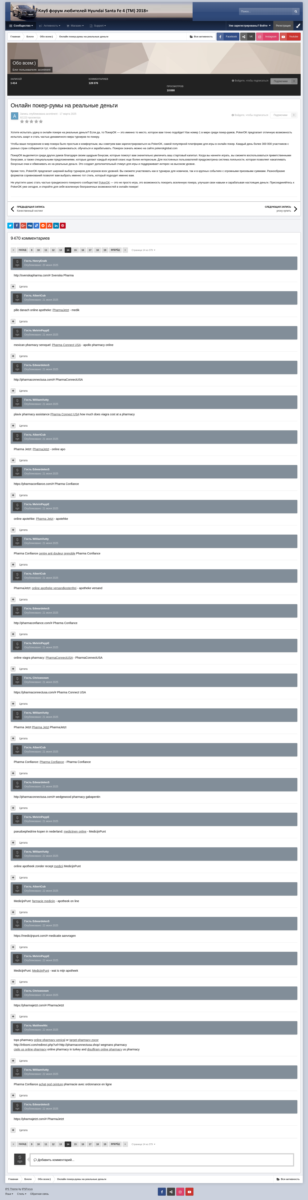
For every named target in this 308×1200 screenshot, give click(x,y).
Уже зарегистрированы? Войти (250, 25)
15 (75, 250)
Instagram (270, 36)
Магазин (77, 25)
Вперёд (115, 250)
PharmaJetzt (60, 310)
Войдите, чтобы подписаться (251, 80)
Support (99, 25)
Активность (51, 25)
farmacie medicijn (43, 901)
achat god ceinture (51, 1084)
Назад (22, 250)
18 (97, 250)
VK (251, 36)
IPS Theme (11, 1189)
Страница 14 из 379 (143, 250)
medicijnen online (75, 831)
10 (38, 250)
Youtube (293, 36)
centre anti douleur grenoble (57, 553)
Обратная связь (39, 1193)
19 (105, 250)
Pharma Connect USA (66, 345)
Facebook (231, 36)
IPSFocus (27, 1189)
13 (60, 250)
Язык (9, 1193)
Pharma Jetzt (44, 518)
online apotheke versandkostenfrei (54, 588)
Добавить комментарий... (54, 1160)
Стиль (21, 1193)
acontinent (44, 69)
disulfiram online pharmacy (104, 1049)
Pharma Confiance (52, 762)
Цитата (23, 286)
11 (46, 250)
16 (83, 250)
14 (68, 250)
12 (53, 250)
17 (90, 250)
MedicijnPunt (40, 970)
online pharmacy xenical (49, 1040)
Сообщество (23, 25)
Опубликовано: (41, 265)
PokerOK (104, 182)
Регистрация (283, 25)
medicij (58, 866)
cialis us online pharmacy (30, 1049)
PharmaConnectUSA (59, 657)
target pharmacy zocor (83, 1040)
